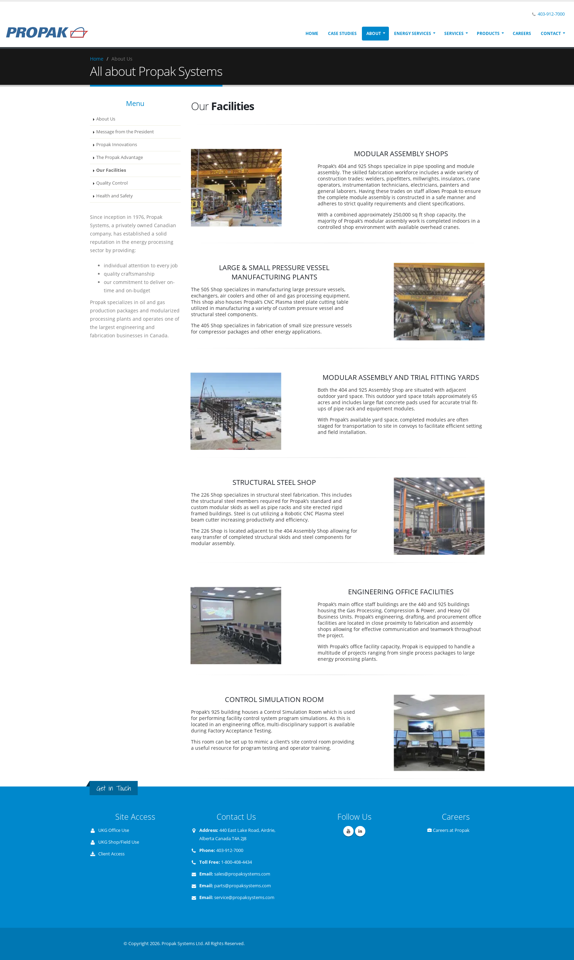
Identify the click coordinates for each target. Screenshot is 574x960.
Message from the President (125, 132)
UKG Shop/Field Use (118, 842)
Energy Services (412, 33)
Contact (551, 33)
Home (312, 33)
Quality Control (112, 183)
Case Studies (342, 33)
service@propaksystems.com (244, 897)
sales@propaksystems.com (242, 874)
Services (454, 33)
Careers (522, 33)
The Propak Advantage (119, 157)
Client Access (111, 854)
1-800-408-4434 (236, 862)
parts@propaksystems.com (242, 886)
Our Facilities (111, 170)
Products (488, 33)
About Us (105, 119)
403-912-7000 (551, 14)
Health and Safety (114, 196)
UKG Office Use (113, 830)
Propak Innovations (116, 145)
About (373, 33)
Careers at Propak (451, 830)
